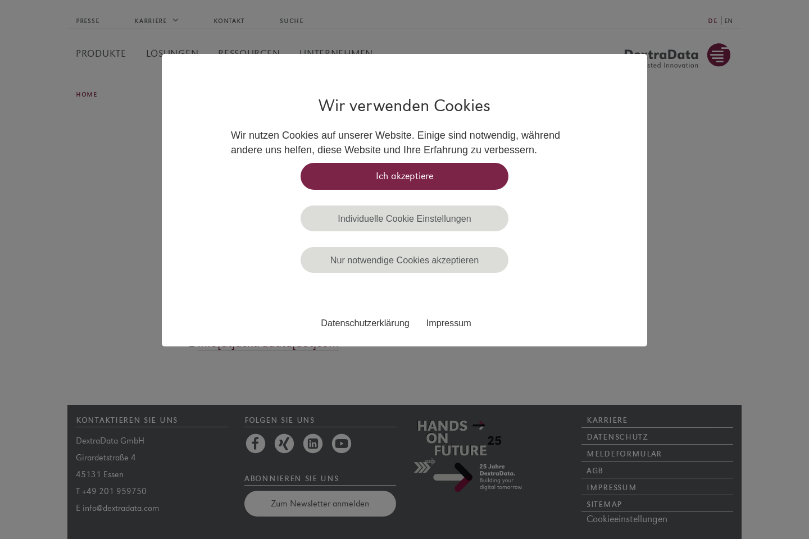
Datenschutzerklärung (365, 323)
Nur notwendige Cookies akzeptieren (404, 260)
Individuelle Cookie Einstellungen (404, 218)
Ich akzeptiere (404, 176)
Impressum (448, 323)
